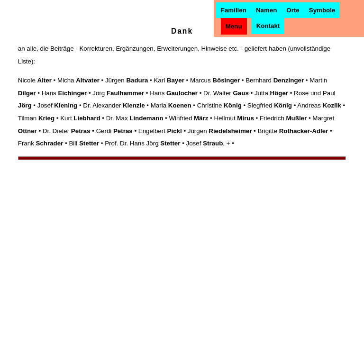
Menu (234, 26)
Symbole (322, 10)
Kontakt (268, 25)
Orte (292, 10)
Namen (266, 10)
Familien (233, 10)
